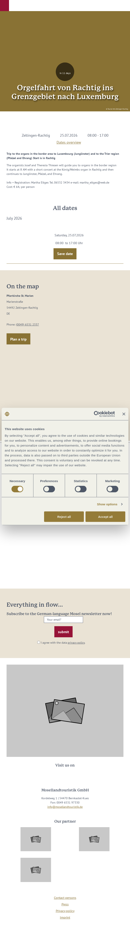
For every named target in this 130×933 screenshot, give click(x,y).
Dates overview (69, 141)
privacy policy (76, 642)
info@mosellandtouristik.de (65, 807)
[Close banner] (123, 414)
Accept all (105, 516)
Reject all (64, 516)
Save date (65, 253)
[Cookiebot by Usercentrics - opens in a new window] (97, 414)
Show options (107, 504)
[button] (4, 5)
